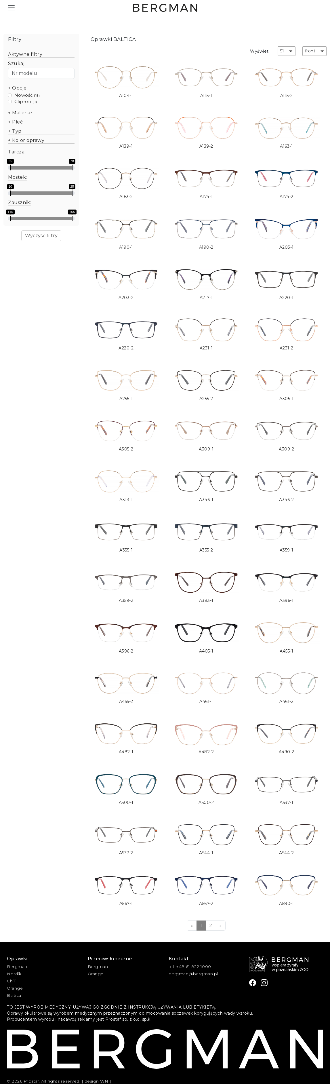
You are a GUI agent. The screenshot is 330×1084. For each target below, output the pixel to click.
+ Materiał (20, 112)
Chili (11, 981)
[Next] (221, 926)
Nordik (14, 973)
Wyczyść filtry (41, 235)
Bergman (17, 966)
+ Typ (15, 131)
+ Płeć (15, 122)
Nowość (23, 95)
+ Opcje (17, 88)
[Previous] (192, 926)
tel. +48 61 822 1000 (190, 966)
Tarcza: (17, 152)
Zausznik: (19, 202)
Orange (15, 988)
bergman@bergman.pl (193, 973)
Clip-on (22, 101)
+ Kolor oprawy (26, 140)
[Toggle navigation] (11, 7)
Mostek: (17, 177)
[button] (286, 51)
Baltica (14, 995)
